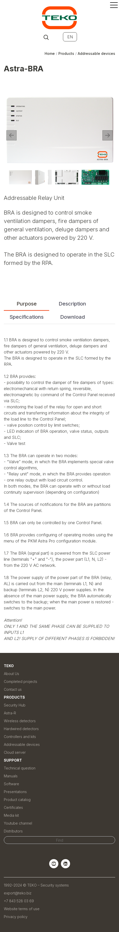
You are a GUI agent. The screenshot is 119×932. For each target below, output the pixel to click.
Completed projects (20, 681)
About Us (11, 673)
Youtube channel (18, 823)
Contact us (13, 689)
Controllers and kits (20, 736)
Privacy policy (16, 916)
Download (72, 317)
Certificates (13, 807)
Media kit (11, 815)
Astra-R (10, 713)
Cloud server (15, 752)
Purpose (27, 304)
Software (11, 784)
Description (72, 304)
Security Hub (14, 705)
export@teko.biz (18, 893)
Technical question (19, 768)
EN (70, 36)
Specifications (26, 317)
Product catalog (17, 799)
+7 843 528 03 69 (19, 901)
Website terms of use (21, 909)
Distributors (13, 831)
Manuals (11, 776)
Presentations (15, 792)
